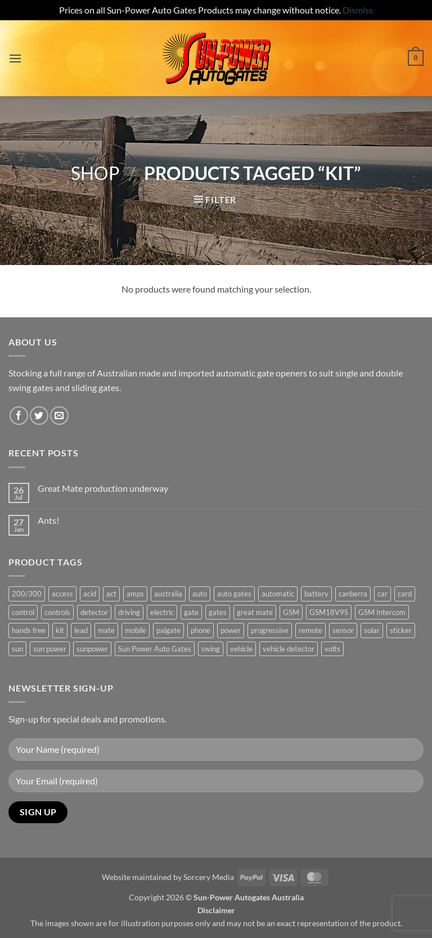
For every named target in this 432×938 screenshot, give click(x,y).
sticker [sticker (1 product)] (401, 630)
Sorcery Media (208, 877)
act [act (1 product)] (111, 593)
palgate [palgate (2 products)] (168, 630)
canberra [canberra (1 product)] (353, 593)
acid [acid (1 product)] (89, 593)
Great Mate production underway (103, 488)
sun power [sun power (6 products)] (49, 648)
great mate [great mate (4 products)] (255, 612)
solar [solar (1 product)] (372, 630)
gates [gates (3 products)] (218, 612)
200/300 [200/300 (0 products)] (27, 593)
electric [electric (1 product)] (162, 612)
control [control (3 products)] (23, 612)
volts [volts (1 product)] (332, 648)
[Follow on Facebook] (19, 415)
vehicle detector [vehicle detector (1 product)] (288, 648)
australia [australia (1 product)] (168, 593)
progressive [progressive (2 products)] (270, 630)
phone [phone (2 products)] (200, 630)
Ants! (48, 520)
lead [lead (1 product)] (81, 630)
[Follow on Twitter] (39, 415)
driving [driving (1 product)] (129, 612)
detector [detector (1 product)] (94, 612)
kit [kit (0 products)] (60, 630)
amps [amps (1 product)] (135, 593)
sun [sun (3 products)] (17, 648)
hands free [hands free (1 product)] (29, 630)
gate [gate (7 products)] (191, 612)
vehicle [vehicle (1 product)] (241, 648)
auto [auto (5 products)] (199, 593)
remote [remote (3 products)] (310, 630)
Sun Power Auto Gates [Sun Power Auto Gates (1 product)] (154, 648)
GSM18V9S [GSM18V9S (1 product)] (328, 612)
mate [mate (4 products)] (106, 630)
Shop (95, 173)
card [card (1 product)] (405, 593)
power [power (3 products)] (230, 630)
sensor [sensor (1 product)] (343, 630)
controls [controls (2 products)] (57, 612)
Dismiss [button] (358, 10)
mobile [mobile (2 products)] (135, 630)
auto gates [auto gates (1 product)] (234, 593)
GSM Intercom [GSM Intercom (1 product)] (382, 612)
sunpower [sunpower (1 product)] (92, 648)
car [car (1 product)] (382, 593)
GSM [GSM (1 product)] (291, 612)
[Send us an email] (59, 415)
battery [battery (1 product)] (316, 593)
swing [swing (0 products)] (210, 648)
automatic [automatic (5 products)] (278, 593)
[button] (15, 58)
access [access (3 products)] (62, 593)
